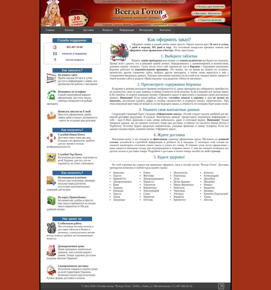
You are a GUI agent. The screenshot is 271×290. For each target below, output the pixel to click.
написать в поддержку (74, 53)
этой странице (212, 151)
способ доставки (119, 117)
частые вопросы (75, 59)
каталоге (147, 63)
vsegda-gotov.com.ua (136, 8)
